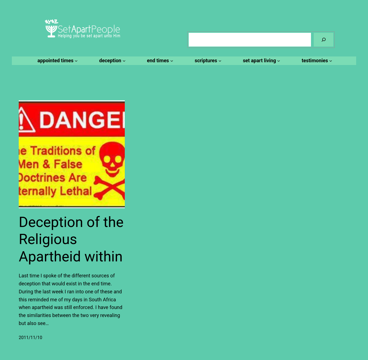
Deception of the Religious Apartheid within (71, 239)
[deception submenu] (111, 60)
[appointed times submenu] (57, 60)
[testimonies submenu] (316, 60)
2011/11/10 (30, 337)
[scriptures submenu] (207, 60)
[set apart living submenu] (260, 60)
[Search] (323, 39)
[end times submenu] (159, 60)
